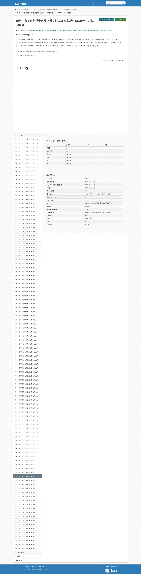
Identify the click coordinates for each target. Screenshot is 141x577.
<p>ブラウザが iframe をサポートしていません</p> (63, 98)
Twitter (17, 556)
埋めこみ (119, 60)
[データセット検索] (116, 3)
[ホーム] (15, 9)
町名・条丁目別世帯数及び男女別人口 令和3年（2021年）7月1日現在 (44, 13)
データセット (84, 3)
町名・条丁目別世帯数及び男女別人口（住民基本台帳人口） (56, 9)
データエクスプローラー (28, 55)
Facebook (18, 560)
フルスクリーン (107, 60)
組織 (93, 3)
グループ (100, 3)
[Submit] (124, 3)
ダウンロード (105, 19)
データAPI (120, 19)
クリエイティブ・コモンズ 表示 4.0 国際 (97, 194)
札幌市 (27, 9)
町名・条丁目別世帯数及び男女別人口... (27, 139)
